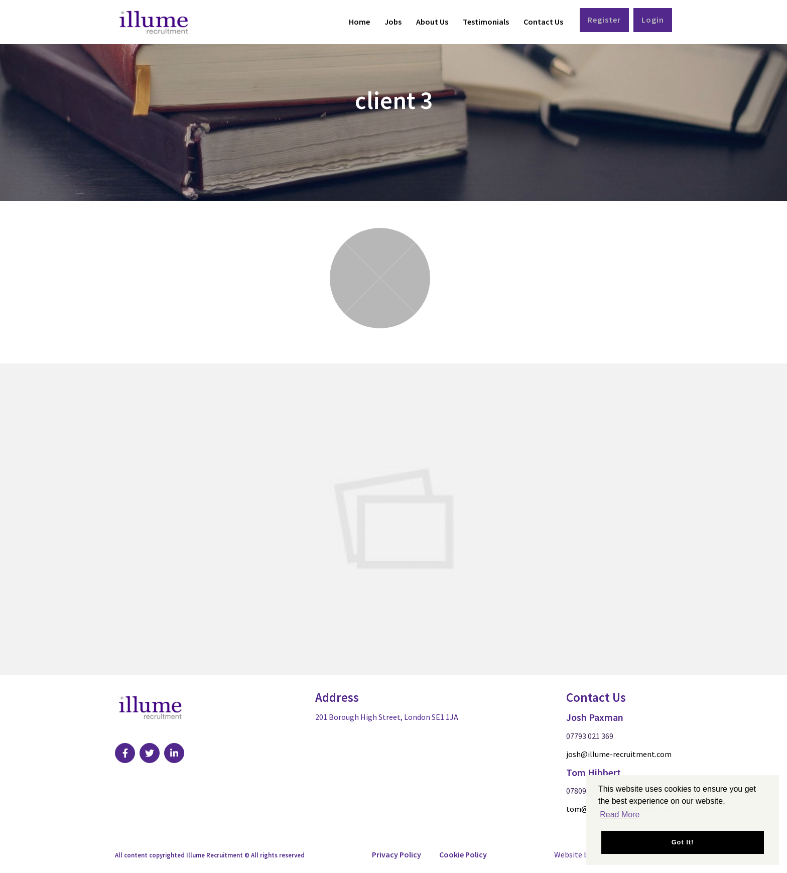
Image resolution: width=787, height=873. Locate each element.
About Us (432, 22)
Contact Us (543, 22)
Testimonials (486, 22)
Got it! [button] (683, 842)
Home (359, 22)
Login (652, 20)
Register (604, 20)
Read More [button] (619, 814)
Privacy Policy (396, 854)
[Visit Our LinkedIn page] (174, 753)
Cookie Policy (463, 854)
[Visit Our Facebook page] (125, 753)
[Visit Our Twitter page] (150, 753)
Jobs (393, 22)
